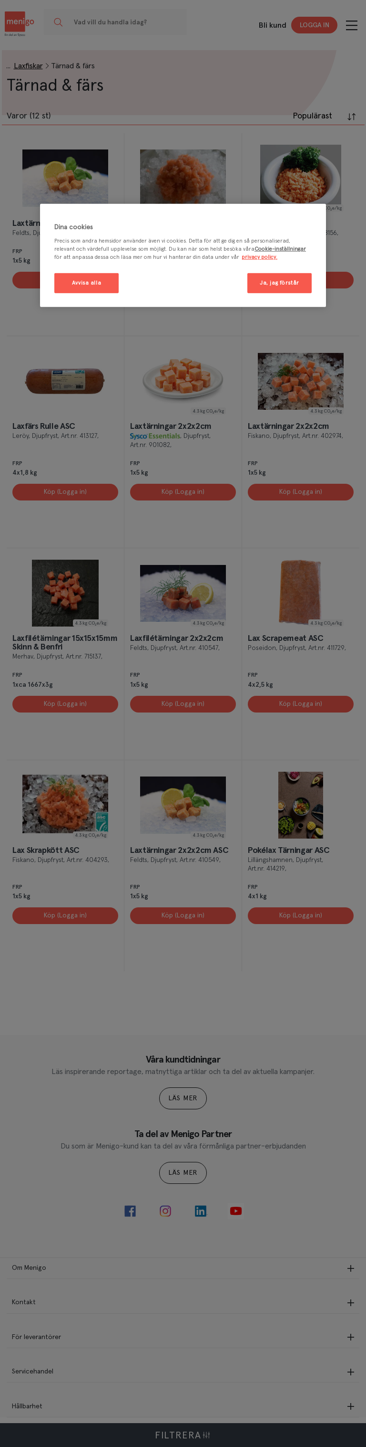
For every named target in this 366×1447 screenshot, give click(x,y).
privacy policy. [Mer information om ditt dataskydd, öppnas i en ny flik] (259, 257)
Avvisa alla (86, 283)
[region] (183, 255)
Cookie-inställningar (280, 249)
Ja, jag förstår (279, 283)
